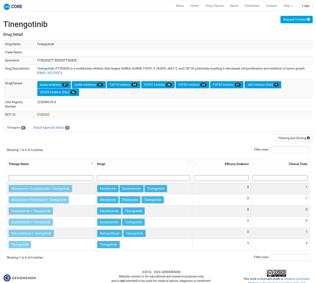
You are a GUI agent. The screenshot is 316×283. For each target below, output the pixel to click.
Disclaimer (252, 5)
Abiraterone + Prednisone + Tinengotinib (38, 200)
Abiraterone (108, 188)
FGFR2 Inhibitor (192, 85)
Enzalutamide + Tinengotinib (30, 222)
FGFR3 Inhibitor (227, 85)
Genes (194, 5)
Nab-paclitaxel (109, 233)
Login (306, 5)
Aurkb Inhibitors (89, 85)
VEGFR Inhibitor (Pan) (58, 92)
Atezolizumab (109, 211)
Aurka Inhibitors (54, 85)
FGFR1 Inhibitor (158, 85)
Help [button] (288, 5)
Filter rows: (261, 149)
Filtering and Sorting (294, 138)
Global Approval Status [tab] (51, 128)
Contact (271, 5)
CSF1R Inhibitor (123, 85)
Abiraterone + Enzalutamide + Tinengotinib (40, 188)
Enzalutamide (131, 188)
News (180, 5)
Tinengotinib (155, 188)
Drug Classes (215, 5)
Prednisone (130, 200)
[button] (92, 164)
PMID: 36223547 (49, 73)
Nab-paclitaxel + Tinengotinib (31, 233)
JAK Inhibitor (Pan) (262, 85)
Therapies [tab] (16, 128)
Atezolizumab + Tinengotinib (30, 211)
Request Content (296, 19)
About (234, 5)
